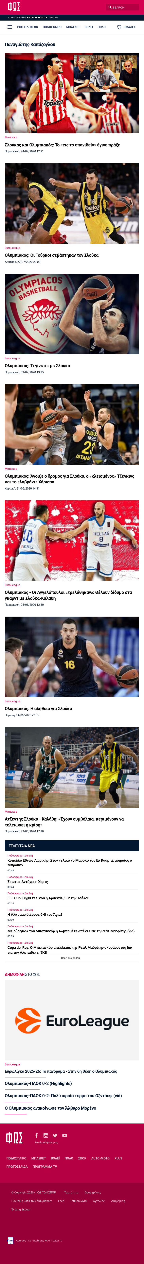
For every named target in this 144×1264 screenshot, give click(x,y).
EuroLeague (12, 248)
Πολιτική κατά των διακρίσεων (31, 1201)
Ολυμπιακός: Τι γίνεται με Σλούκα (37, 365)
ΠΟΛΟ (102, 27)
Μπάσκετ (11, 137)
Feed (61, 1201)
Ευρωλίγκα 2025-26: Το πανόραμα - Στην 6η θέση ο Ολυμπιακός (61, 1071)
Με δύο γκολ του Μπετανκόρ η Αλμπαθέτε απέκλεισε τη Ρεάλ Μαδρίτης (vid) (71, 931)
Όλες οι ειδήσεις (71, 957)
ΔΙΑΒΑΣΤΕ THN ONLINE (33, 17)
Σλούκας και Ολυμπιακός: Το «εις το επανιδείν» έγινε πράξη (62, 144)
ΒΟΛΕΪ (89, 27)
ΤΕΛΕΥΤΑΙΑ (22, 846)
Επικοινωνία (79, 1201)
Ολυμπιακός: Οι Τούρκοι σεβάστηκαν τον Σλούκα (52, 255)
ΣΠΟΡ (82, 1158)
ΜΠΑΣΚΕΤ (73, 27)
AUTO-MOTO (100, 1158)
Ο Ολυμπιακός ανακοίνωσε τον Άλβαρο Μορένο (50, 1108)
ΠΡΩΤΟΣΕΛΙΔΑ (17, 1167)
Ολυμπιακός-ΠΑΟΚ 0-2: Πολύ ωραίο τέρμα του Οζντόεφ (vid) (63, 1095)
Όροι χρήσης (93, 1192)
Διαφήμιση (118, 1201)
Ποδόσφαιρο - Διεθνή (20, 855)
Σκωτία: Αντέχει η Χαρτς (28, 882)
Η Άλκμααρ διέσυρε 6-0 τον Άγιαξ (35, 914)
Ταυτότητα (71, 1192)
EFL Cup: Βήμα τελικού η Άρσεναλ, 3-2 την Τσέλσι (48, 898)
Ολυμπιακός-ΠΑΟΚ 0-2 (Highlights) (38, 1083)
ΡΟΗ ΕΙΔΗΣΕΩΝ (27, 27)
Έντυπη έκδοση (21, 1209)
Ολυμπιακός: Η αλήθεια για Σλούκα (38, 708)
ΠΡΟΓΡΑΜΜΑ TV (45, 1167)
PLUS (118, 1158)
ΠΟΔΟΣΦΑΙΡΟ (52, 27)
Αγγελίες (99, 1201)
